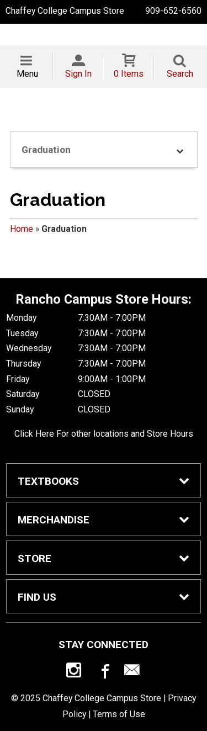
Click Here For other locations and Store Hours (103, 433)
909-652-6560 (173, 11)
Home (21, 229)
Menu (27, 73)
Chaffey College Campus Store (65, 11)
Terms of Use (119, 714)
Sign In (78, 73)
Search (180, 73)
